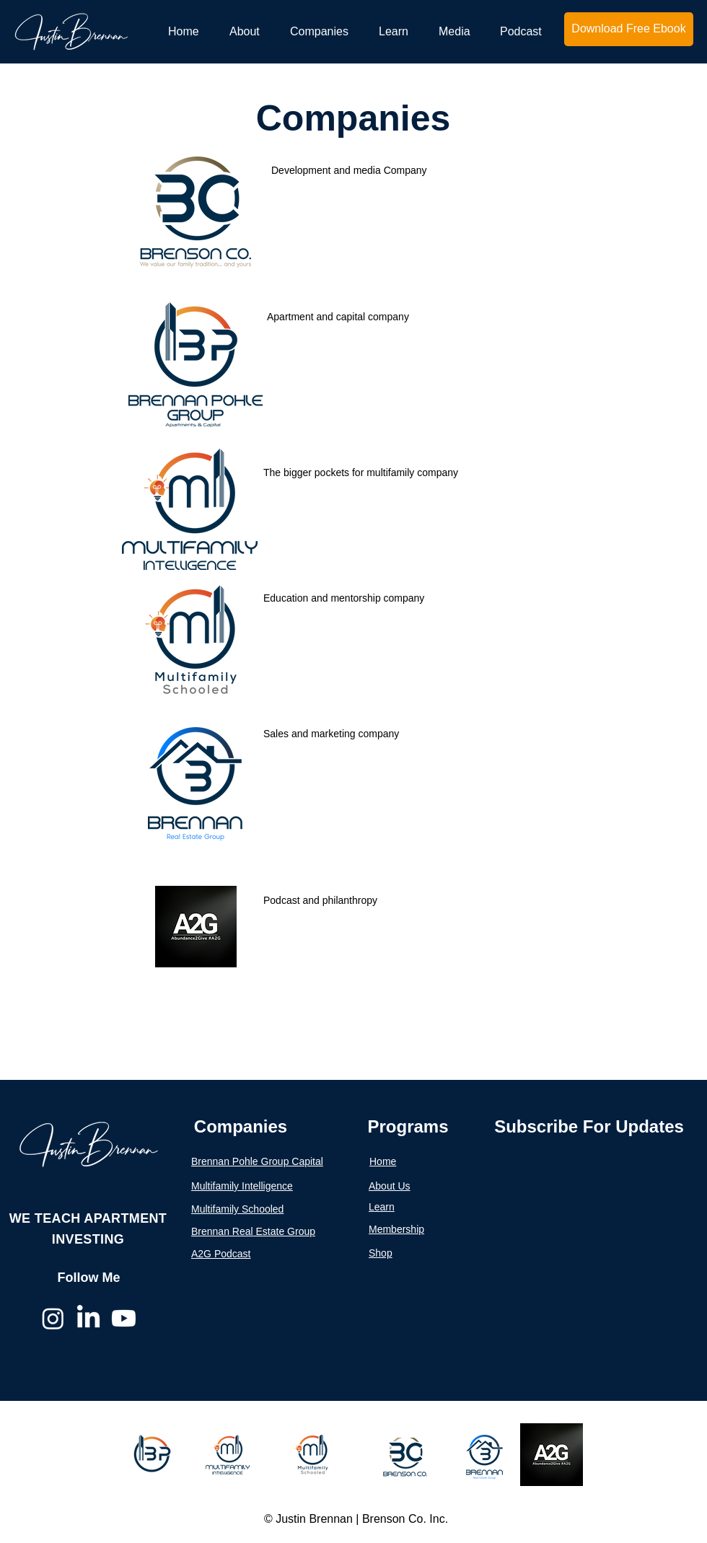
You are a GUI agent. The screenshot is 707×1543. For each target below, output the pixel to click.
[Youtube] (124, 1318)
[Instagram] (53, 1318)
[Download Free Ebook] (628, 29)
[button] (248, 31)
